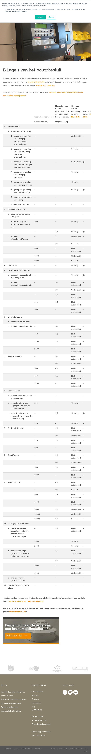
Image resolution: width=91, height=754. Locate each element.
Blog (33, 707)
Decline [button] (51, 17)
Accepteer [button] (40, 17)
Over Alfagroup (37, 691)
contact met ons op (17, 611)
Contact (85, 751)
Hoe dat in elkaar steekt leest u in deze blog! (26, 601)
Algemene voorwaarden (77, 748)
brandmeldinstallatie (36, 82)
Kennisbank (36, 703)
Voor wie (35, 695)
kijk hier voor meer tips (45, 85)
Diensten (35, 699)
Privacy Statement (58, 748)
